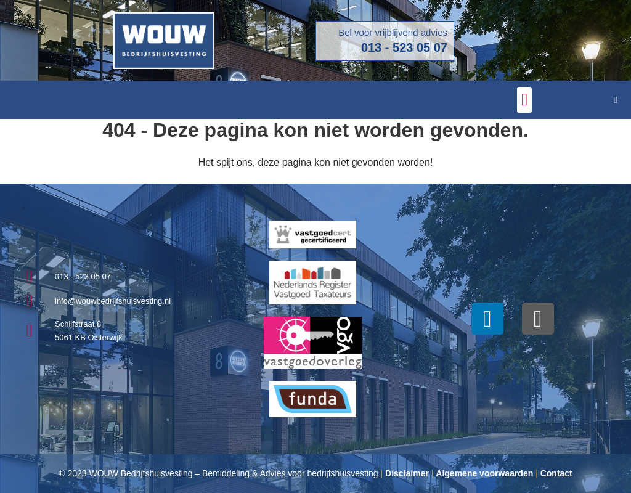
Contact (556, 473)
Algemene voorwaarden (484, 473)
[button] (524, 100)
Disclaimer (407, 473)
